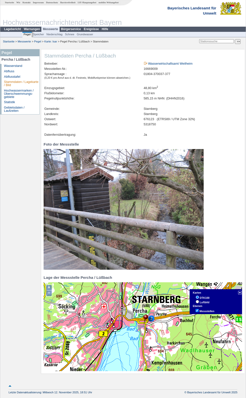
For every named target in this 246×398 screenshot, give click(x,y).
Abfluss (9, 71)
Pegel (27, 34)
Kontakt (26, 2)
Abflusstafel (12, 76)
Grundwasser (85, 34)
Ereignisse (91, 29)
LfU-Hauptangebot (87, 2)
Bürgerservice (71, 29)
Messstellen (206, 311)
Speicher (38, 34)
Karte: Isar (50, 41)
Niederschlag (54, 34)
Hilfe (105, 29)
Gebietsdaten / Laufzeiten (14, 109)
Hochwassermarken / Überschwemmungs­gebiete (18, 94)
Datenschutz (52, 2)
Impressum (38, 2)
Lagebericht (12, 29)
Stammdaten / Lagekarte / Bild (21, 83)
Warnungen (32, 29)
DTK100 (205, 297)
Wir (18, 2)
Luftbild (204, 302)
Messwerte (50, 29)
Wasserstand (13, 66)
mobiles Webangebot (108, 2)
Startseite (9, 2)
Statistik (9, 102)
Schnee (69, 34)
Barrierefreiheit (68, 2)
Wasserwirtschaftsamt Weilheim (170, 63)
